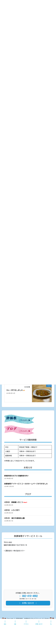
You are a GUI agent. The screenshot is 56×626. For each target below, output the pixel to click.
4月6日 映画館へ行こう (15, 502)
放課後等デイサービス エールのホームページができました (26, 484)
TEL (51, 622)
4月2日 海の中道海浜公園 (14, 518)
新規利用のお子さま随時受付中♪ (16, 476)
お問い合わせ (38, 622)
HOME (15, 622)
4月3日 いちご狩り (12, 510)
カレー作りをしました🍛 (15, 390)
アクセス (26, 622)
